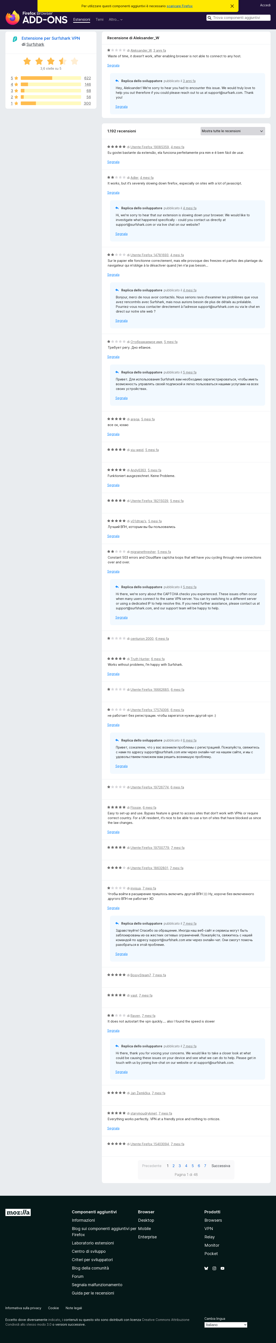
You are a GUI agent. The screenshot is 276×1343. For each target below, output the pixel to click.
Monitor (211, 1245)
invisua (136, 888)
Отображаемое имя (146, 342)
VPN (208, 1228)
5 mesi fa (171, 342)
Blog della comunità (90, 1268)
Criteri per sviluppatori (92, 1259)
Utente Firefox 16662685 (150, 689)
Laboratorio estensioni (93, 1243)
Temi (99, 19)
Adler (134, 178)
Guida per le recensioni (93, 1293)
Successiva (221, 1165)
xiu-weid (137, 450)
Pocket (211, 1253)
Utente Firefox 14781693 (149, 255)
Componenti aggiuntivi (94, 1211)
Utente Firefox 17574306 (150, 710)
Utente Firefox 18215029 (149, 501)
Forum (78, 1276)
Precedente (151, 1165)
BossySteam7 (141, 975)
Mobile (144, 1228)
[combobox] (238, 18)
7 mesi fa (178, 848)
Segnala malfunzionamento (97, 1284)
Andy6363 (138, 470)
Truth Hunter (140, 659)
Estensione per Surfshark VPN (51, 38)
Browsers (213, 1220)
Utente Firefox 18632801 (149, 868)
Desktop (146, 1220)
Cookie (53, 1308)
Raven (135, 1016)
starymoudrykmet (144, 1113)
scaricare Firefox (180, 6)
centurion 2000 (142, 638)
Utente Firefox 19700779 (150, 848)
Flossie (136, 807)
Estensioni (81, 19)
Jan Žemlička (140, 1093)
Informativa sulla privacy (23, 1308)
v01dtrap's (138, 521)
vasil (134, 995)
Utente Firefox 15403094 (150, 1144)
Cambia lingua (214, 1318)
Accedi (265, 5)
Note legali (74, 1308)
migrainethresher (143, 552)
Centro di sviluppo (89, 1251)
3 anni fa (159, 50)
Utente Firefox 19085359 (150, 147)
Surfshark (35, 44)
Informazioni (83, 1220)
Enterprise (147, 1237)
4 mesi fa (177, 147)
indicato (54, 1320)
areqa (135, 419)
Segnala (113, 65)
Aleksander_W (141, 50)
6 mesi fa (162, 638)
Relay (209, 1237)
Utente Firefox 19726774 (150, 787)
